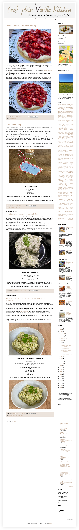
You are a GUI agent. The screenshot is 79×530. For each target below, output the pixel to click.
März (62, 360)
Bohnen (59, 112)
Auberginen (66, 107)
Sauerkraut (60, 198)
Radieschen (65, 188)
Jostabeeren (60, 149)
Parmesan (60, 178)
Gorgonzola (60, 138)
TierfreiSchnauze (24, 311)
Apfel (72, 104)
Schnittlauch (60, 199)
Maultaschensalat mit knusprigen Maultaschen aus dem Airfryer (65, 435)
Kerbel (72, 151)
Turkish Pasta (62, 446)
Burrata (71, 116)
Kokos (66, 155)
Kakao (65, 149)
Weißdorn (59, 214)
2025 (61, 329)
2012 (61, 385)
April (62, 358)
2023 (61, 365)
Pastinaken (60, 180)
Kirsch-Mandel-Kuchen (64, 424)
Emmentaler (70, 128)
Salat (71, 195)
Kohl (72, 154)
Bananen (71, 108)
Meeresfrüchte (70, 170)
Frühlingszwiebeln (17, 415)
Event (64, 130)
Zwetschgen (70, 219)
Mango (66, 167)
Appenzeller (65, 105)
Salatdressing (61, 196)
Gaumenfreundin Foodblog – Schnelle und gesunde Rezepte (66, 480)
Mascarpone (60, 170)
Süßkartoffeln (61, 207)
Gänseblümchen (65, 136)
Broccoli (60, 113)
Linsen (59, 163)
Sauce (71, 196)
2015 (61, 380)
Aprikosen (71, 105)
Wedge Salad (62, 429)
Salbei (67, 196)
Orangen (60, 176)
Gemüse (59, 137)
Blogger (51, 523)
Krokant (64, 158)
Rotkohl (59, 195)
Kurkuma (68, 159)
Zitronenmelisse (61, 218)
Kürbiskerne (64, 159)
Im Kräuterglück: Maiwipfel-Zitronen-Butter (22, 214)
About (36, 19)
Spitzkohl (60, 204)
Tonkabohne (60, 209)
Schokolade (70, 199)
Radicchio (60, 188)
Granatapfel (71, 138)
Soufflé (59, 203)
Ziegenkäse (61, 217)
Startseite (30, 419)
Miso (59, 172)
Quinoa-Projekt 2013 (27, 19)
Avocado (60, 108)
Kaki (68, 149)
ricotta (71, 189)
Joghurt (59, 147)
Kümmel (71, 158)
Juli (61, 342)
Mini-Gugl (68, 171)
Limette (71, 162)
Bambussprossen (66, 108)
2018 (61, 374)
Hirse (66, 145)
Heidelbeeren (70, 143)
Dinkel (65, 125)
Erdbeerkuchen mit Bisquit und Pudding (21, 26)
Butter (15, 292)
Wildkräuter (18, 207)
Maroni (66, 168)
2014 (61, 381)
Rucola (62, 195)
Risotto (59, 191)
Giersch (67, 137)
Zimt (67, 217)
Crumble (59, 124)
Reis (22, 415)
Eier (72, 125)
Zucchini (71, 218)
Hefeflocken (60, 143)
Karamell (60, 150)
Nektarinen (67, 173)
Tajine (67, 207)
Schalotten (66, 198)
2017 (61, 376)
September (63, 338)
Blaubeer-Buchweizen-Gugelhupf (68, 313)
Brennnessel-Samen (69, 112)
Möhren (66, 172)
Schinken (71, 198)
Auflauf (71, 107)
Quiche (71, 185)
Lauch (62, 161)
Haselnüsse (70, 142)
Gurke (68, 141)
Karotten (71, 150)
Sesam (68, 200)
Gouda (65, 138)
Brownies (60, 116)
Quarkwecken (68, 250)
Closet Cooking (63, 445)
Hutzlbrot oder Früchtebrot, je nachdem (69, 301)
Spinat (71, 203)
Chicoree (63, 121)
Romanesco (71, 191)
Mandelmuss (71, 166)
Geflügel (71, 136)
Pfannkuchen (70, 181)
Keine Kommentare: (23, 116)
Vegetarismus (57, 19)
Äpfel (59, 105)
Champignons (61, 120)
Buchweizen (64, 116)
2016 (61, 378)
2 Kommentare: (22, 413)
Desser (72, 124)
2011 (61, 387)
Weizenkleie (64, 214)
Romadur (66, 191)
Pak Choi (67, 176)
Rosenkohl (65, 192)
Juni (62, 344)
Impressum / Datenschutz (46, 19)
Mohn (62, 172)
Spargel (63, 203)
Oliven (63, 175)
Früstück (59, 136)
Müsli (63, 173)
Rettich (62, 189)
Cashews (71, 119)
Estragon (60, 130)
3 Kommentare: (22, 205)
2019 (61, 373)
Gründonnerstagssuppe (69, 140)
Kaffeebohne (63, 449)
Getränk (10, 207)
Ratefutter (71, 188)
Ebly (69, 125)
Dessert (59, 125)
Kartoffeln (60, 151)
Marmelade (60, 168)
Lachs (72, 159)
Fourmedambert (65, 133)
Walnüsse (66, 213)
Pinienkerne (60, 184)
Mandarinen (65, 166)
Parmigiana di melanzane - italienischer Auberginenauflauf (69, 288)
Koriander (64, 157)
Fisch (62, 132)
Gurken (71, 141)
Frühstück (70, 134)
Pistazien (67, 184)
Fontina (69, 132)
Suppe (71, 206)
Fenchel (71, 130)
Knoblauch (67, 154)
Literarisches (65, 163)
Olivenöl (67, 175)
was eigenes (62, 471)
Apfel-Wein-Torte (69, 227)
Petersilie (64, 181)
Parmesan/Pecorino (68, 178)
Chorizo (71, 121)
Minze (71, 171)
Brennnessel (64, 112)
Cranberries (70, 123)
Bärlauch (60, 109)
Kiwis (63, 154)
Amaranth (64, 104)
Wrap (72, 215)
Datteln (67, 124)
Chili (68, 121)
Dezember (63, 333)
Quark (67, 185)
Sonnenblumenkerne (68, 202)
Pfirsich (66, 183)
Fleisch (65, 132)
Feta (59, 132)
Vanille (59, 211)
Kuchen (14, 118)
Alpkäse (59, 104)
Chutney (59, 123)
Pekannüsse (66, 180)
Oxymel (63, 176)
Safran (65, 195)
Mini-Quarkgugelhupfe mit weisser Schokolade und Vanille (69, 264)
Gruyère (64, 141)
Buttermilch (64, 117)
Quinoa (60, 187)
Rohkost (63, 191)
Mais (72, 164)
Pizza (72, 184)
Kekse (66, 151)
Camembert (71, 117)
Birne (64, 111)
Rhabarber (67, 189)
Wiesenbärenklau (70, 214)
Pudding (63, 185)
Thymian (60, 208)
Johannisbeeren (69, 147)
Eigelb (62, 127)
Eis (72, 127)
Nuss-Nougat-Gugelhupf (68, 239)
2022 (61, 367)
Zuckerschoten (61, 219)
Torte (69, 209)
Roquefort (60, 192)
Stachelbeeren (70, 204)
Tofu (67, 208)
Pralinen (59, 185)
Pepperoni (71, 180)
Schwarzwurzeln (61, 200)
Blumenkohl (70, 111)
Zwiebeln (60, 221)
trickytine (62, 432)
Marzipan (71, 168)
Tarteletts (71, 207)
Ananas (68, 104)
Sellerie (65, 200)
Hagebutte (66, 142)
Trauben (71, 209)
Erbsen (59, 129)
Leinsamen (60, 162)
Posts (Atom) (13, 421)
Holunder (14, 207)
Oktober (62, 336)
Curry (64, 124)
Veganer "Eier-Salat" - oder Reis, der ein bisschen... (66, 354)
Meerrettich (60, 171)
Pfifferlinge (60, 183)
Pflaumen (71, 183)
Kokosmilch (70, 155)
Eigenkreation (67, 127)
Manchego (60, 166)
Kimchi (66, 153)
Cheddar (68, 120)
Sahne (68, 195)
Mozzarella (70, 172)
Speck (67, 203)
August (62, 340)
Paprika (71, 176)
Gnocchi (71, 137)
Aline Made (62, 439)
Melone (64, 171)
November (63, 335)
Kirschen (60, 154)
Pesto (59, 181)
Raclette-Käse (70, 187)
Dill (62, 125)
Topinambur (65, 209)
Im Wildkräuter (66, 146)
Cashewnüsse (61, 119)
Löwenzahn (71, 163)
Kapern (71, 149)
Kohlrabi (60, 155)
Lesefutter (66, 162)
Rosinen (71, 192)
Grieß (64, 140)
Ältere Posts (50, 419)
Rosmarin (60, 193)
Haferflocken (60, 142)
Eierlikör (59, 127)
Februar (62, 361)
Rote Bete (71, 193)
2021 (61, 369)
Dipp (67, 125)
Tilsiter (64, 208)
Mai (62, 356)
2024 (61, 331)
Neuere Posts (9, 419)
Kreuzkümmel (60, 158)
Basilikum (65, 109)
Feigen (67, 130)
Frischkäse (70, 133)
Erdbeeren (11, 118)
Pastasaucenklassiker (15, 19)
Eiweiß (65, 128)
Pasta (59, 179)
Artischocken (60, 107)
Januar (62, 363)
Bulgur (68, 116)
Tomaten (71, 208)
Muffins (59, 173)
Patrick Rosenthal (64, 423)
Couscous (65, 123)
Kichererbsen (61, 153)
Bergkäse (60, 111)
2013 (61, 383)
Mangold (71, 167)
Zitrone (22, 292)
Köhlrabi (63, 155)
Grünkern (60, 141)
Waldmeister (60, 213)
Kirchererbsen (70, 153)
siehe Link (8, 221)
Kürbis (59, 159)
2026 (61, 328)
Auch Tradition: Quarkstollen (69, 276)
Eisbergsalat (60, 128)
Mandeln (60, 167)
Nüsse (59, 175)
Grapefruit (60, 140)
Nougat (71, 173)
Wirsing (67, 215)
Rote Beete (65, 193)
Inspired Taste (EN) (64, 428)
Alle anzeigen (71, 486)
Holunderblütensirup (13, 125)
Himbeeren (60, 145)
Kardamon (65, 150)
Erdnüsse (71, 129)
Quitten (65, 187)
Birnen (66, 111)
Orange (71, 175)
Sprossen (65, 204)
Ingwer (71, 146)
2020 (61, 371)
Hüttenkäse (60, 146)
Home (6, 19)
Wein (72, 213)
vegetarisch (69, 211)
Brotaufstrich (11, 292)
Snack (72, 200)
